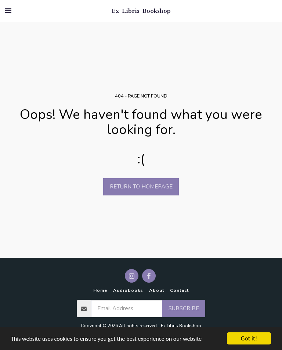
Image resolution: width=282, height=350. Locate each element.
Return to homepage (141, 186)
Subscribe (184, 308)
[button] (8, 10)
